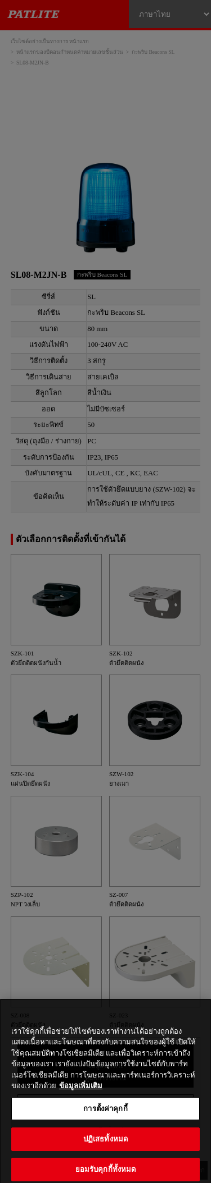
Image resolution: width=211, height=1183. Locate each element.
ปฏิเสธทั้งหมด (105, 1147)
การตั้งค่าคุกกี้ (105, 1116)
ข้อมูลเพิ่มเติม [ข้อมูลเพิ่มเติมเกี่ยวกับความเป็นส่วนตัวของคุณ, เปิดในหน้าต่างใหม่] (80, 1094)
